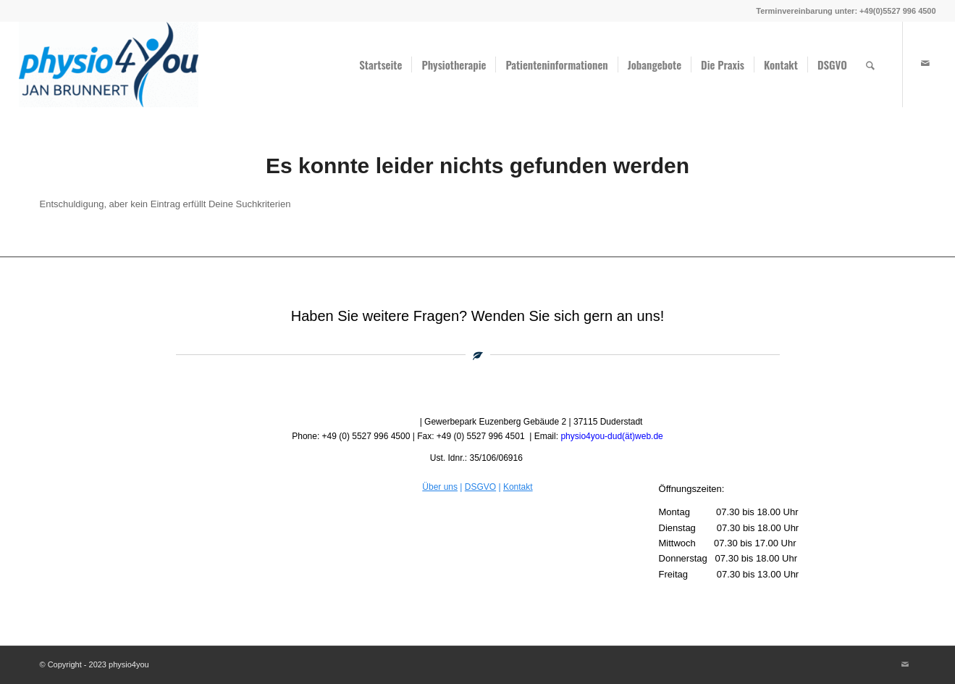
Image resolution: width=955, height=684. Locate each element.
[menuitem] (380, 64)
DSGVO (480, 487)
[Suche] (870, 64)
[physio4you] (108, 64)
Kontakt (518, 487)
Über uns (440, 487)
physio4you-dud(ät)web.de (611, 436)
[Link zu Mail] (925, 64)
